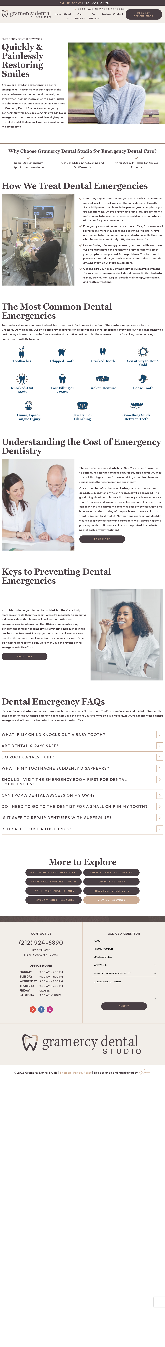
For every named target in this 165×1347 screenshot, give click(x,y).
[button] (22, 356)
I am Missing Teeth (111, 881)
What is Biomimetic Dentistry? (53, 872)
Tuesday (26, 976)
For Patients (94, 16)
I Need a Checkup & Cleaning (111, 872)
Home (57, 14)
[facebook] (41, 1009)
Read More (102, 539)
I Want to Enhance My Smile (53, 890)
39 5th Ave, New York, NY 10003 (99, 9)
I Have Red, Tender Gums (111, 890)
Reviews (106, 14)
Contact (118, 14)
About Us (67, 16)
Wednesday (28, 981)
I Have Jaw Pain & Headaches (53, 899)
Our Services (80, 16)
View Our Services (111, 899)
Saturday (27, 995)
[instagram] (50, 1009)
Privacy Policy (82, 1072)
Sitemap (65, 1072)
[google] (33, 1009)
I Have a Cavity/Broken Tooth (53, 881)
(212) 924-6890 (85, 2)
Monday (26, 972)
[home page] (27, 14)
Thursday (27, 986)
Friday (25, 990)
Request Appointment (144, 14)
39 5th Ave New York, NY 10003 (41, 952)
